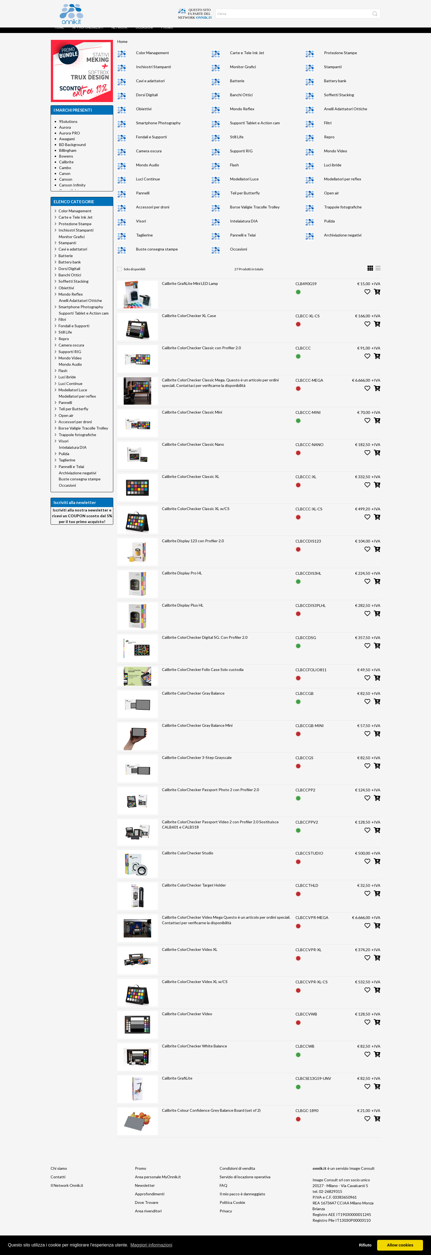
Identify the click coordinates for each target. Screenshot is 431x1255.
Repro (329, 142)
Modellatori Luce (244, 184)
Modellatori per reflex (342, 184)
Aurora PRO (69, 138)
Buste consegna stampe (157, 254)
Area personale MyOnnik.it (158, 1182)
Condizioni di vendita (237, 1173)
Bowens (66, 161)
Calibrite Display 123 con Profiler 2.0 (193, 546)
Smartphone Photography (158, 128)
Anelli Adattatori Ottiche (345, 114)
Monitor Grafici (243, 72)
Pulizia (329, 226)
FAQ (223, 1190)
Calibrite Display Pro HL (182, 578)
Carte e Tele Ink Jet (247, 58)
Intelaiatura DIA (244, 226)
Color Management (152, 58)
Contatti (58, 1182)
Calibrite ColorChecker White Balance (194, 1051)
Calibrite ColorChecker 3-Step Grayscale (197, 763)
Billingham (67, 155)
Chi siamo (59, 1173)
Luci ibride (332, 170)
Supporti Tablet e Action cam (255, 128)
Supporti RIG (241, 156)
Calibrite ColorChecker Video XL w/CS (195, 987)
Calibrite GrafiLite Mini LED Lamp (190, 289)
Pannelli (143, 198)
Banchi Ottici (241, 100)
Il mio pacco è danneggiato (242, 1199)
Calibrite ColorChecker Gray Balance (193, 698)
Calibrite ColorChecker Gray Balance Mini (197, 730)
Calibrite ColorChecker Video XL (189, 955)
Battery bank (335, 86)
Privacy (226, 1216)
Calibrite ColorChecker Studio (187, 858)
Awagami (67, 144)
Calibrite (66, 167)
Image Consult (362, 1173)
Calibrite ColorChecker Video (187, 1019)
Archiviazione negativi (342, 240)
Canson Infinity (72, 190)
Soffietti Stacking (339, 100)
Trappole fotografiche (343, 212)
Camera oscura (149, 156)
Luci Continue (148, 184)
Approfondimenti (88, 33)
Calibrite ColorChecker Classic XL (190, 482)
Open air (331, 198)
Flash (234, 170)
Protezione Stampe (340, 58)
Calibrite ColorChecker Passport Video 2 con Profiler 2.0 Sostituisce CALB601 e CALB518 (220, 830)
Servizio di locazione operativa (245, 1182)
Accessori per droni (152, 212)
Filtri (327, 128)
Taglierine (144, 240)
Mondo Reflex (242, 114)
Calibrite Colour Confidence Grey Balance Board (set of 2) (211, 1115)
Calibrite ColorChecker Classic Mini (192, 417)
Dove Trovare (146, 1208)
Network (119, 33)
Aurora (65, 132)
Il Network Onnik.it (67, 1190)
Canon (64, 179)
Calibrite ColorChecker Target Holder (194, 890)
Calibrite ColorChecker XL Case (189, 321)
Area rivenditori (148, 1216)
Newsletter (145, 1190)
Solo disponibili (134, 275)
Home (59, 33)
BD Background (72, 150)
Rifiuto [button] (365, 1245)
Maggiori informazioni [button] (151, 1245)
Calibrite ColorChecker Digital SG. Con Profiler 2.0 (204, 642)
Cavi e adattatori (150, 86)
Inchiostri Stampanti (153, 72)
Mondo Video (335, 156)
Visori (141, 226)
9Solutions (68, 127)
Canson (65, 184)
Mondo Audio (147, 170)
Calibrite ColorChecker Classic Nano (193, 449)
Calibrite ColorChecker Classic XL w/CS (196, 514)
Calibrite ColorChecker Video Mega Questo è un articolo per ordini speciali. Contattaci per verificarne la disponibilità (226, 925)
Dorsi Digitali (147, 100)
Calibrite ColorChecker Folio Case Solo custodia (203, 675)
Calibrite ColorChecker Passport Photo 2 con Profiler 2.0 (210, 795)
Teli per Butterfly (245, 198)
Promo (167, 33)
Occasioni (144, 33)
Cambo (65, 173)
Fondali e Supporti (151, 142)
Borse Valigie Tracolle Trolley (255, 212)
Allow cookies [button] (400, 1245)
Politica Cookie (232, 1208)
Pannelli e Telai (243, 240)
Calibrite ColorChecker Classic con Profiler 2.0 (201, 353)
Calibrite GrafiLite (177, 1083)
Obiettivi (143, 114)
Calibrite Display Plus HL (182, 610)
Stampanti (333, 72)
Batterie (237, 86)
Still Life (237, 142)
